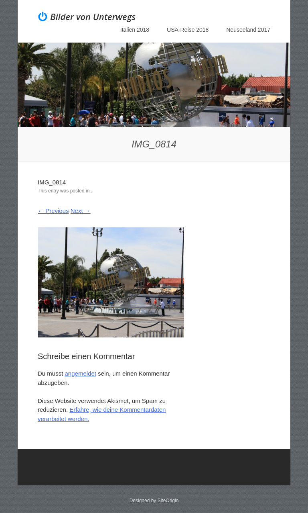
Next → (81, 210)
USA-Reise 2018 (188, 30)
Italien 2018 (134, 30)
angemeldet (80, 373)
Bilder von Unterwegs (93, 16)
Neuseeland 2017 (248, 30)
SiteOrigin (168, 500)
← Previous (53, 210)
